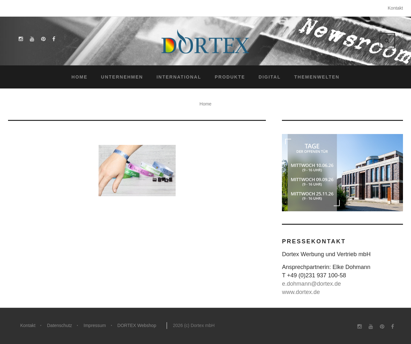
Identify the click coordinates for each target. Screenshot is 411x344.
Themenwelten (316, 77)
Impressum (94, 325)
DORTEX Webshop (137, 325)
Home (80, 77)
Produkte (230, 77)
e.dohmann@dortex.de (311, 284)
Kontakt (395, 8)
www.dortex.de (301, 292)
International (178, 77)
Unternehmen (122, 77)
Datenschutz (59, 325)
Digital (269, 77)
